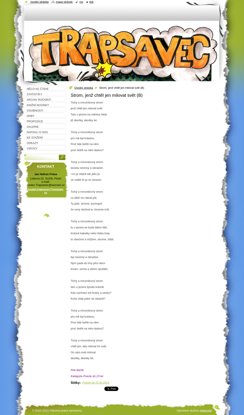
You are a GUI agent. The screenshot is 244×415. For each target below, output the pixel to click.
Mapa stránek (64, 1)
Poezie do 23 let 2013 (95, 382)
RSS (81, 1)
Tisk (91, 1)
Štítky (75, 382)
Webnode (206, 410)
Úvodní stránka (83, 87)
